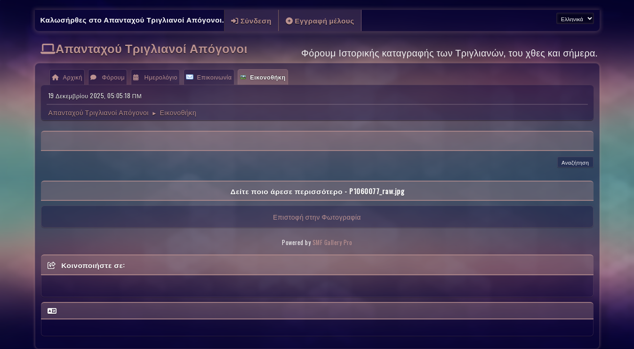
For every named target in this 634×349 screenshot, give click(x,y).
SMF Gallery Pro (333, 242)
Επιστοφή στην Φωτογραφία (317, 217)
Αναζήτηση (575, 162)
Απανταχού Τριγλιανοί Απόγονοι (152, 47)
